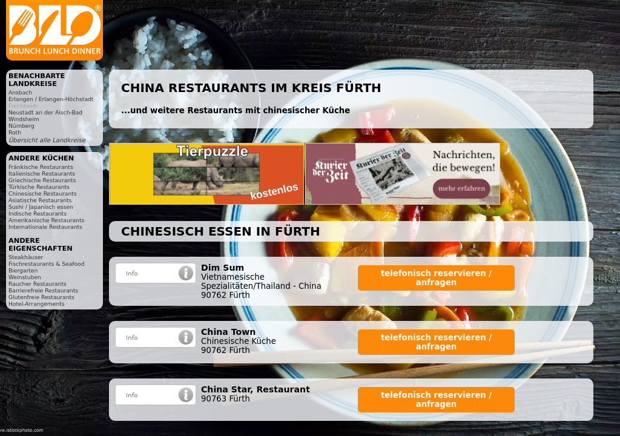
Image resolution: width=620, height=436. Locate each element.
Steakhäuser (25, 257)
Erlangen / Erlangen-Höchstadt (50, 99)
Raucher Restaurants (37, 283)
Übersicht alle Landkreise (46, 140)
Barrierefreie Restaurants (43, 290)
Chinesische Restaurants (42, 193)
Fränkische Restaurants (40, 167)
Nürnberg (21, 125)
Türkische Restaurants (39, 186)
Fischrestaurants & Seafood (46, 263)
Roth (14, 132)
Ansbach (20, 92)
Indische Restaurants (37, 213)
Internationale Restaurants (45, 226)
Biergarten (23, 270)
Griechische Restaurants (42, 180)
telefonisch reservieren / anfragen (436, 278)
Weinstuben (24, 277)
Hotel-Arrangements (36, 303)
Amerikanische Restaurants (46, 220)
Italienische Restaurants (41, 173)
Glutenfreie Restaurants (41, 297)
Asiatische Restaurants (39, 200)
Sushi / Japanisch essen (40, 206)
